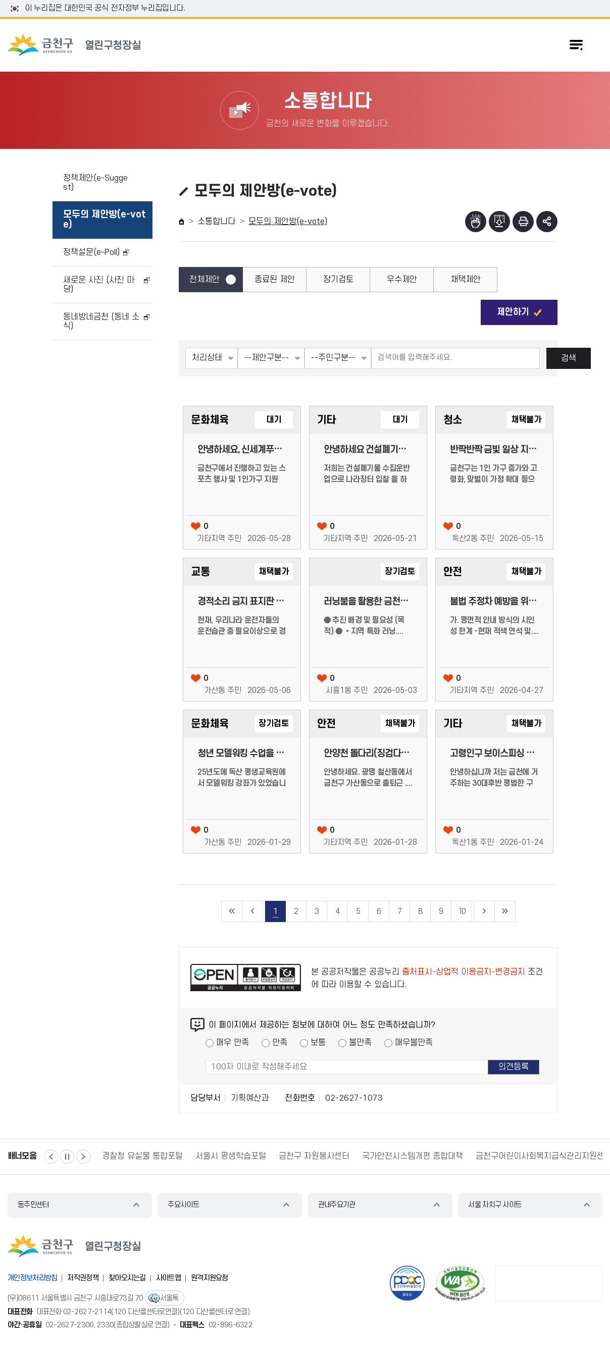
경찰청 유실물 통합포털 (142, 1156)
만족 (279, 1042)
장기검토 (338, 279)
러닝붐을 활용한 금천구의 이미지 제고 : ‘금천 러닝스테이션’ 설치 (368, 602)
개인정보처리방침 (32, 1278)
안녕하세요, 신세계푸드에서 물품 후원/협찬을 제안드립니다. (241, 450)
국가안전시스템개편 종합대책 (412, 1156)
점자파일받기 (499, 221)
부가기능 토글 (546, 221)
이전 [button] (51, 1157)
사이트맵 (168, 1278)
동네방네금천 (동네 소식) (101, 321)
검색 (568, 358)
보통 (318, 1042)
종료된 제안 (275, 279)
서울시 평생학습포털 (230, 1156)
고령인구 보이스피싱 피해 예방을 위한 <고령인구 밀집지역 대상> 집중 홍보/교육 (494, 753)
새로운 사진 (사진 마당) (98, 285)
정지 (67, 1157)
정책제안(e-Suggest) (95, 183)
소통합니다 (216, 221)
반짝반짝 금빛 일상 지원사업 (494, 450)
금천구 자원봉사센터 (314, 1156)
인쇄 (523, 221)
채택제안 (465, 279)
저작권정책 (82, 1278)
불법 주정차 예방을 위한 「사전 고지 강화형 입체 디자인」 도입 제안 (494, 602)
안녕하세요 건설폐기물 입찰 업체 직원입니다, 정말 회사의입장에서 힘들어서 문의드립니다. (368, 450)
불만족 (360, 1042)
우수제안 (402, 279)
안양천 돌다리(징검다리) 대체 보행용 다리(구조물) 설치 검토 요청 (368, 753)
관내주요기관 (336, 1205)
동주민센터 (33, 1205)
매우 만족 (232, 1042)
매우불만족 (414, 1042)
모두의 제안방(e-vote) (104, 219)
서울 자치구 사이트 (494, 1205)
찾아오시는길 (127, 1278)
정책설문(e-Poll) (91, 252)
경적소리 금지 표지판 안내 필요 (241, 602)
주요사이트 (183, 1205)
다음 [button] (83, 1157)
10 (461, 911)
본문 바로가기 (305, 0)
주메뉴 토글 (576, 45)
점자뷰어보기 (475, 221)
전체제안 (204, 279)
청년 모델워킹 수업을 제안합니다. (241, 753)
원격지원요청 (209, 1278)
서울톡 (169, 1298)
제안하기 (513, 312)
